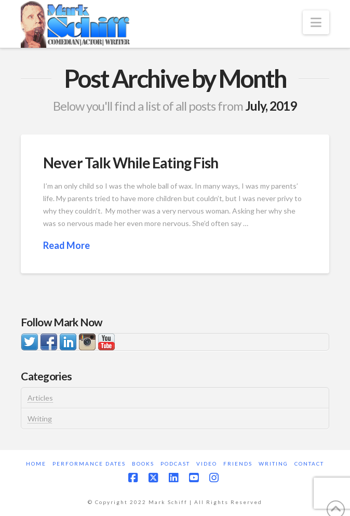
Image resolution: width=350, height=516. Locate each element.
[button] (316, 22)
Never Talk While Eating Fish (130, 162)
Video (206, 463)
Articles (40, 397)
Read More (66, 245)
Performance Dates (89, 463)
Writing (40, 418)
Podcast (175, 463)
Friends (237, 463)
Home (36, 463)
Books (143, 463)
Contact (309, 463)
